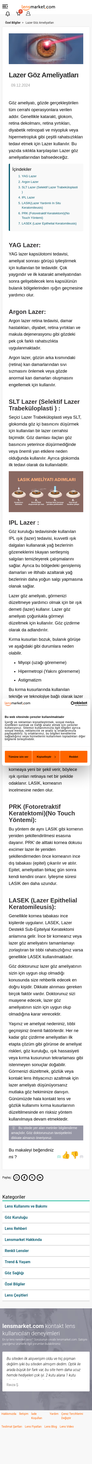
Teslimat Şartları (11, 1426)
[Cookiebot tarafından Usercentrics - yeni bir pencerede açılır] (66, 703)
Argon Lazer (30, 182)
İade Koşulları (36, 1416)
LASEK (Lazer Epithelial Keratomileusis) (49, 223)
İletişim (23, 1414)
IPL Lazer (28, 197)
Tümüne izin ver (18, 756)
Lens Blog (50, 1426)
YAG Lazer (29, 176)
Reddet (73, 756)
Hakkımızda (8, 1414)
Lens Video (67, 1426)
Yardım (54, 1414)
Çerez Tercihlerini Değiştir (72, 1416)
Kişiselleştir (46, 756)
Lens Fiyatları (33, 1426)
